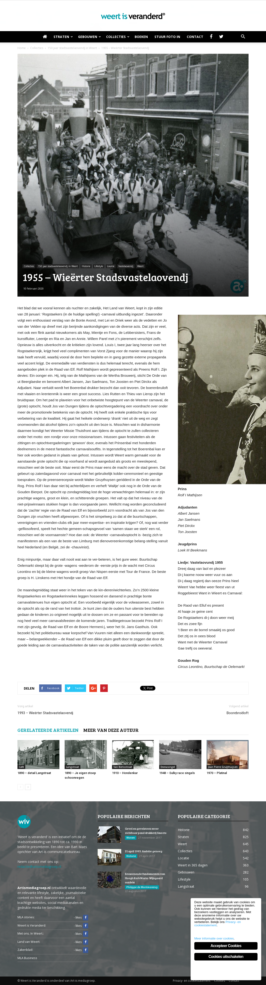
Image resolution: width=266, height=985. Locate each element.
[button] (243, 36)
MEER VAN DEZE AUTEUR (111, 730)
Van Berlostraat (122, 767)
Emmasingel (168, 767)
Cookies (219, 981)
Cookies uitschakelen (225, 957)
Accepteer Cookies (226, 946)
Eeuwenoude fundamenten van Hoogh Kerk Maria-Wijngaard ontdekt (145, 878)
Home (21, 48)
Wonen (130, 837)
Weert (140, 266)
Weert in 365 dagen (193, 865)
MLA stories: (26, 917)
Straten (63, 36)
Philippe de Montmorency (142, 887)
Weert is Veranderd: (31, 925)
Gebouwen (89, 36)
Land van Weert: (28, 942)
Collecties (117, 36)
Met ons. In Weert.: (30, 933)
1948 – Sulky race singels (177, 773)
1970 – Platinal (217, 773)
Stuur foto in (167, 36)
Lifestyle (98, 266)
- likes (81, 917)
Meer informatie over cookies (214, 938)
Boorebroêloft (238, 713)
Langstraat (72, 767)
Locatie (110, 266)
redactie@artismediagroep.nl (39, 866)
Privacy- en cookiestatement (191, 981)
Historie (86, 266)
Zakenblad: (25, 950)
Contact (195, 36)
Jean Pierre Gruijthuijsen (223, 767)
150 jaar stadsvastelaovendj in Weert (58, 266)
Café (21, 767)
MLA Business (27, 958)
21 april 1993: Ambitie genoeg (143, 851)
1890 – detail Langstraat (34, 773)
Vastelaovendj (125, 266)
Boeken (141, 36)
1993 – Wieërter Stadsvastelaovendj (45, 713)
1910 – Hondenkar (125, 773)
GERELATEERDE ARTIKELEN (48, 730)
